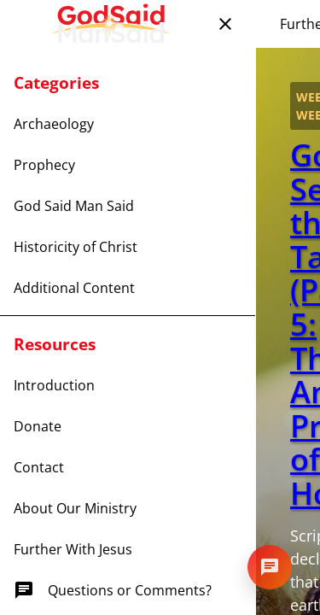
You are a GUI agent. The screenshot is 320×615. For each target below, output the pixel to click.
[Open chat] (269, 567)
